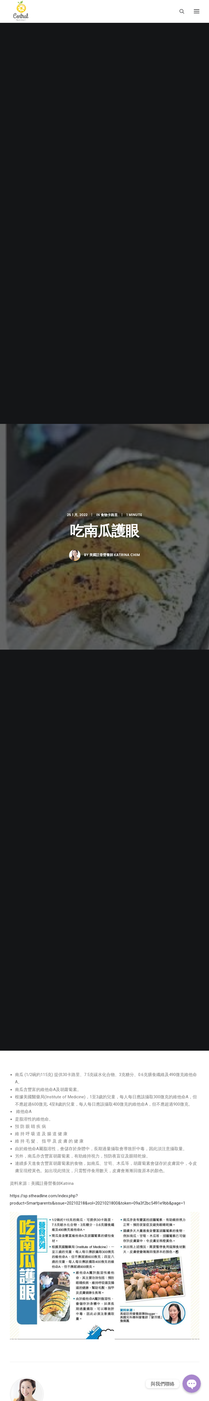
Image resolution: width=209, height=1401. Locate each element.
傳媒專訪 (18, 1023)
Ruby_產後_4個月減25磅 (104, 664)
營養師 (16, 985)
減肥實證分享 (22, 1000)
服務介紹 (18, 993)
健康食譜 (18, 1016)
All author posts (33, 537)
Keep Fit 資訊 (22, 1008)
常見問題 (18, 1031)
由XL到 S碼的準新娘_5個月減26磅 (37, 667)
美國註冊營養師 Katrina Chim (114, 105)
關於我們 (18, 978)
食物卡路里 (109, 65)
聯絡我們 (18, 1038)
